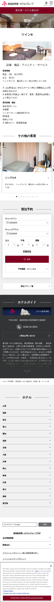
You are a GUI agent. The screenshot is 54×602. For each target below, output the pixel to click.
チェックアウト (12, 229)
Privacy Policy (8, 591)
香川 (4, 489)
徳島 (4, 496)
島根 (4, 475)
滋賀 (4, 441)
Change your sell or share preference (16, 593)
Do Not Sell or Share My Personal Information (27, 598)
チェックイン (11, 218)
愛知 (4, 434)
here (37, 571)
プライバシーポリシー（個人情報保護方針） (21, 553)
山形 (4, 406)
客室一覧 (37, 381)
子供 (22, 240)
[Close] (51, 566)
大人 (7, 240)
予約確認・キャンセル (27, 269)
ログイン (46, 3)
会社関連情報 (8, 538)
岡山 (4, 468)
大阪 (4, 455)
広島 (4, 482)
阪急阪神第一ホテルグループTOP (27, 533)
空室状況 (27, 251)
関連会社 (6, 545)
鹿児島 (5, 503)
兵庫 (4, 462)
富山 (4, 427)
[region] (27, 582)
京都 (4, 448)
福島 (4, 413)
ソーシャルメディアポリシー (14, 559)
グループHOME (8, 381)
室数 (37, 240)
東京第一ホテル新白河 (24, 381)
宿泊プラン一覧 (27, 286)
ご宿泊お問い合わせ (27, 336)
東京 (4, 420)
